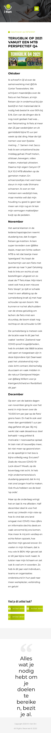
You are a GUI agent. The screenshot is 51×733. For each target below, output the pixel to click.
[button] (36, 8)
